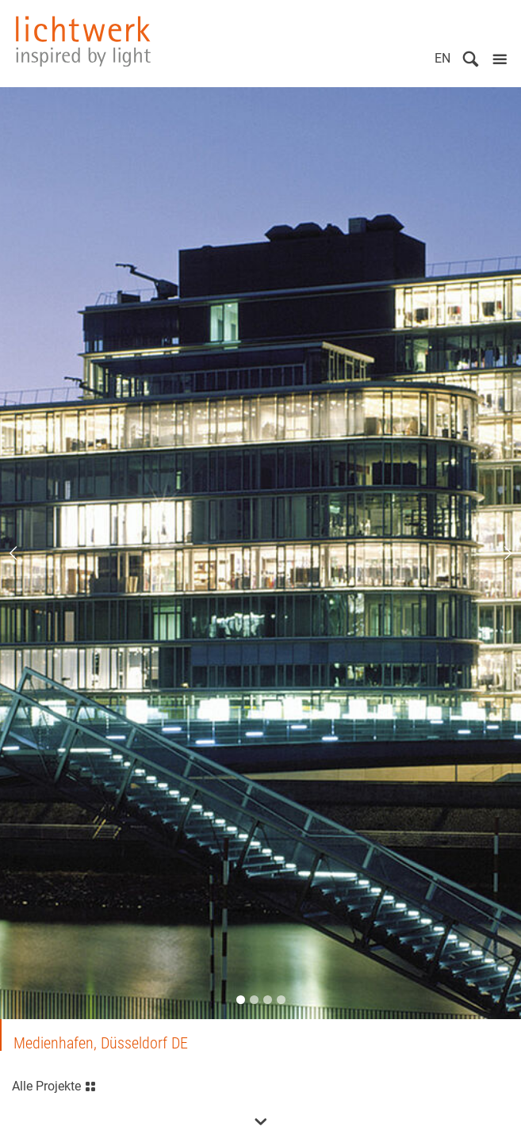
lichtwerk (83, 41)
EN (442, 58)
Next (497, 553)
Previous (24, 553)
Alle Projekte (54, 1084)
